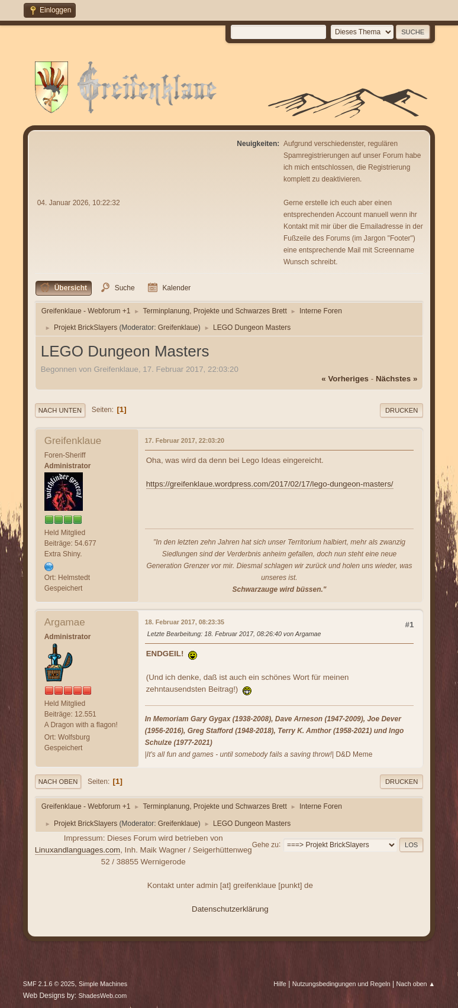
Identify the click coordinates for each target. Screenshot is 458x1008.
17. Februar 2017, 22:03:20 (184, 440)
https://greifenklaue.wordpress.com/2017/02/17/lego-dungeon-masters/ (270, 483)
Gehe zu (265, 844)
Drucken (401, 410)
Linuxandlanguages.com (78, 849)
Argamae (64, 622)
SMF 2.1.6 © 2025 (49, 983)
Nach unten (60, 410)
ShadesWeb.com (102, 995)
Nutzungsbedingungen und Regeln (341, 983)
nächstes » (396, 378)
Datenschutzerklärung (230, 909)
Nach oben (58, 781)
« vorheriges (345, 378)
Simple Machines (103, 983)
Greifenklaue (178, 327)
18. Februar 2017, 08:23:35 (184, 621)
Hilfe (279, 983)
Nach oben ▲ (415, 983)
